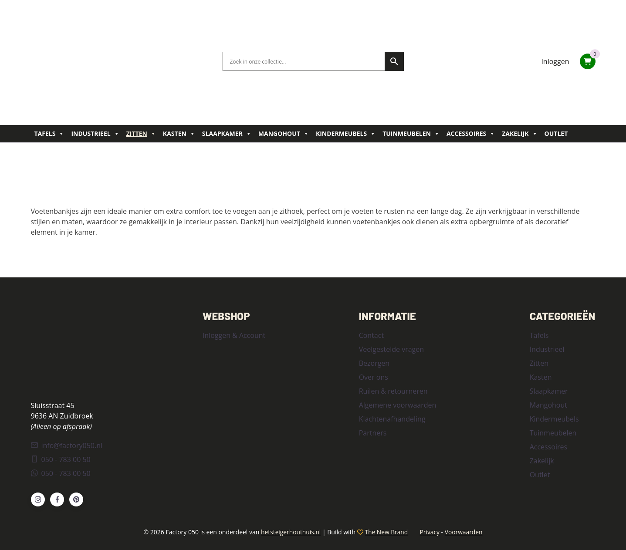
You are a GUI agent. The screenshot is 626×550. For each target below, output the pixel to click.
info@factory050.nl (67, 445)
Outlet (556, 133)
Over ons (373, 377)
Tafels (49, 133)
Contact (371, 335)
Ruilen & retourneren (393, 391)
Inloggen (555, 61)
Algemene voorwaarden (398, 405)
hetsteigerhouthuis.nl (290, 531)
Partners (373, 433)
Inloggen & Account (234, 335)
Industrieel (95, 133)
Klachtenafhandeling (392, 419)
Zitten (141, 133)
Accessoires (471, 133)
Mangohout (283, 133)
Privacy (430, 531)
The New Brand (386, 531)
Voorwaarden (464, 531)
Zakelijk (519, 133)
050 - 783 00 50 (61, 459)
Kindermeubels (346, 133)
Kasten (179, 133)
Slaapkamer (226, 133)
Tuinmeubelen (411, 133)
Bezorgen (374, 363)
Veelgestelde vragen (391, 349)
